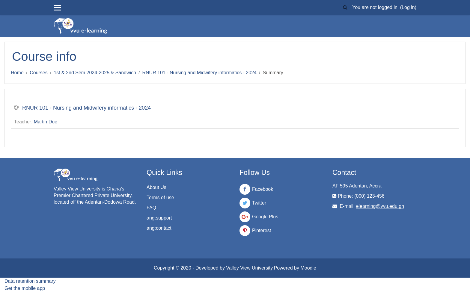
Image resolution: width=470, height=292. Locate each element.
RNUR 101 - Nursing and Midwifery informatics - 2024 (199, 72)
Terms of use (160, 197)
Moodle (308, 267)
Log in (408, 7)
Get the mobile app (24, 288)
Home (17, 72)
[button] (345, 7)
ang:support (159, 217)
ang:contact (159, 228)
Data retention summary (30, 281)
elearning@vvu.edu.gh (380, 206)
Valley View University (249, 267)
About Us (156, 187)
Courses (39, 72)
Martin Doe (45, 121)
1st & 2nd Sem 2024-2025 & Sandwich (95, 72)
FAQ (151, 207)
